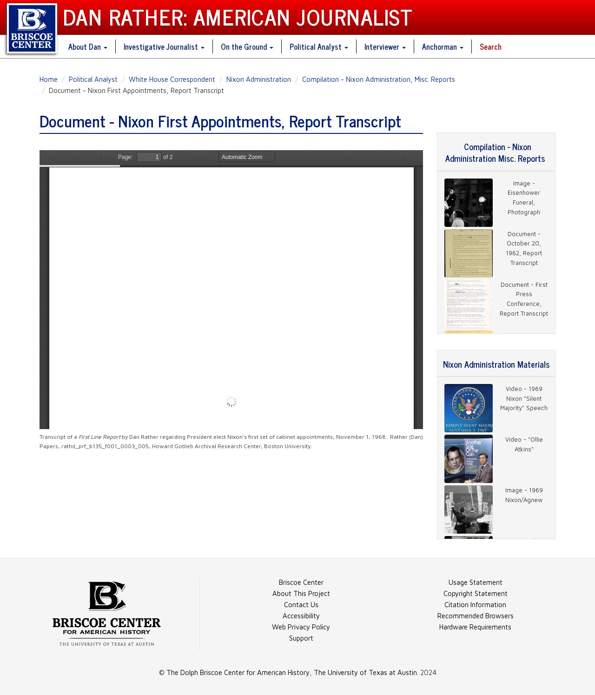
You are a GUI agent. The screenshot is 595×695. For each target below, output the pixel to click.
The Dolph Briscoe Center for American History (238, 672)
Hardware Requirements (475, 627)
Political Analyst (319, 46)
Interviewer (385, 46)
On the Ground (247, 46)
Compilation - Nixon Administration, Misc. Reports (378, 79)
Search (491, 46)
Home (49, 79)
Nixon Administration (258, 79)
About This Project (301, 593)
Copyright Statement (475, 593)
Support (301, 638)
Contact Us (301, 605)
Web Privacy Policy (301, 627)
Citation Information (475, 605)
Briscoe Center (301, 582)
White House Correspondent (172, 79)
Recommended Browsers (475, 616)
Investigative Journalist (164, 46)
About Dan (87, 46)
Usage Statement (475, 582)
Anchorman (442, 46)
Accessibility (301, 616)
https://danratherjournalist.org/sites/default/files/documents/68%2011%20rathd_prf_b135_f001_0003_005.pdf (231, 289)
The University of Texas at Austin (365, 672)
